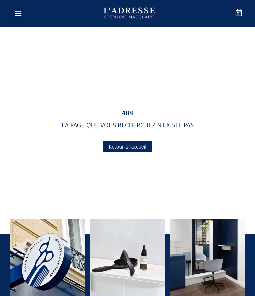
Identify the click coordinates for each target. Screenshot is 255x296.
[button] (18, 13)
